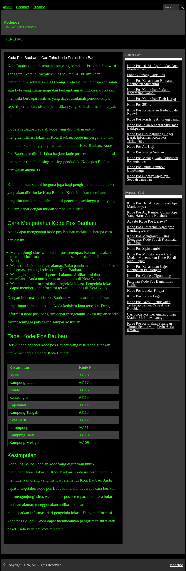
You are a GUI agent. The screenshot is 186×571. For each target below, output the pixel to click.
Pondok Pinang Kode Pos (146, 75)
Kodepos (12, 22)
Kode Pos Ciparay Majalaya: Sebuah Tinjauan (148, 177)
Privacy (39, 7)
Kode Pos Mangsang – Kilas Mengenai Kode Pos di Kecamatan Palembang (152, 239)
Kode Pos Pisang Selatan (145, 152)
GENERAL (13, 39)
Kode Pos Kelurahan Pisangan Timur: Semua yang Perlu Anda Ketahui (150, 326)
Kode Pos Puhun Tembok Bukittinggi (146, 168)
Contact (22, 7)
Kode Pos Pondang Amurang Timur (153, 119)
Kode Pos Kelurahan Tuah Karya (151, 99)
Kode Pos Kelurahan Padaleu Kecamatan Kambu (148, 91)
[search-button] (182, 7)
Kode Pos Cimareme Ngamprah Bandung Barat (150, 228)
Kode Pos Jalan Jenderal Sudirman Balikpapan (152, 126)
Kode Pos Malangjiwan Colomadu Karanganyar (152, 159)
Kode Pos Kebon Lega (143, 296)
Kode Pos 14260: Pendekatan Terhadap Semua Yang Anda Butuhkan (148, 305)
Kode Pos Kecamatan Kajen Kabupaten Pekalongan (148, 268)
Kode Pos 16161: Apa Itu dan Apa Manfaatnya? (152, 67)
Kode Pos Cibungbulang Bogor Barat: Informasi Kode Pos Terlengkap (150, 137)
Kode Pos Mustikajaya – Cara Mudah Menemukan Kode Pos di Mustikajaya (151, 257)
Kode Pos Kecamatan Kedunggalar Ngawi (153, 112)
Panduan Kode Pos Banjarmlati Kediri (150, 283)
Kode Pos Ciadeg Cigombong (149, 276)
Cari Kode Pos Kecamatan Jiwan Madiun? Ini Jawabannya (151, 316)
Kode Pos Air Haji (140, 146)
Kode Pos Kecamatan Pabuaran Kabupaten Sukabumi (150, 82)
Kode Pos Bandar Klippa (145, 290)
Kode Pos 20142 (139, 104)
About (7, 7)
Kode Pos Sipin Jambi (143, 248)
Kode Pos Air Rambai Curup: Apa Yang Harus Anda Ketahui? (152, 214)
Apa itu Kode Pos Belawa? (147, 221)
